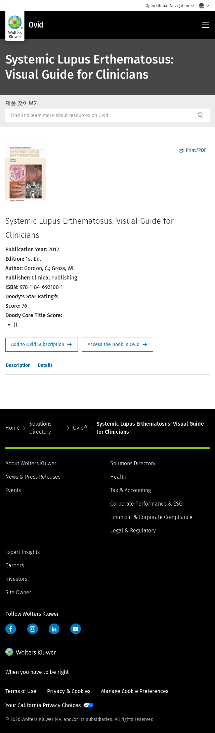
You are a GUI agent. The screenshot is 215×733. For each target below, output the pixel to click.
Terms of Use (20, 691)
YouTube (75, 628)
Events (13, 490)
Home (12, 428)
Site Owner (18, 592)
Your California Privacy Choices (43, 705)
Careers (14, 565)
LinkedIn (54, 628)
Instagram (32, 628)
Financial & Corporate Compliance (151, 517)
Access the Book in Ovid (117, 344)
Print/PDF (192, 150)
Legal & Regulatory (133, 530)
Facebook (10, 628)
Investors (16, 579)
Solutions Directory (40, 428)
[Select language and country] (202, 5)
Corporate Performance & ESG (146, 504)
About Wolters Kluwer (30, 463)
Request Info (42, 344)
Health (118, 477)
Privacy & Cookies (68, 691)
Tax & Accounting (130, 490)
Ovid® (80, 428)
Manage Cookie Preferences (134, 691)
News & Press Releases (32, 477)
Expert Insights (22, 552)
